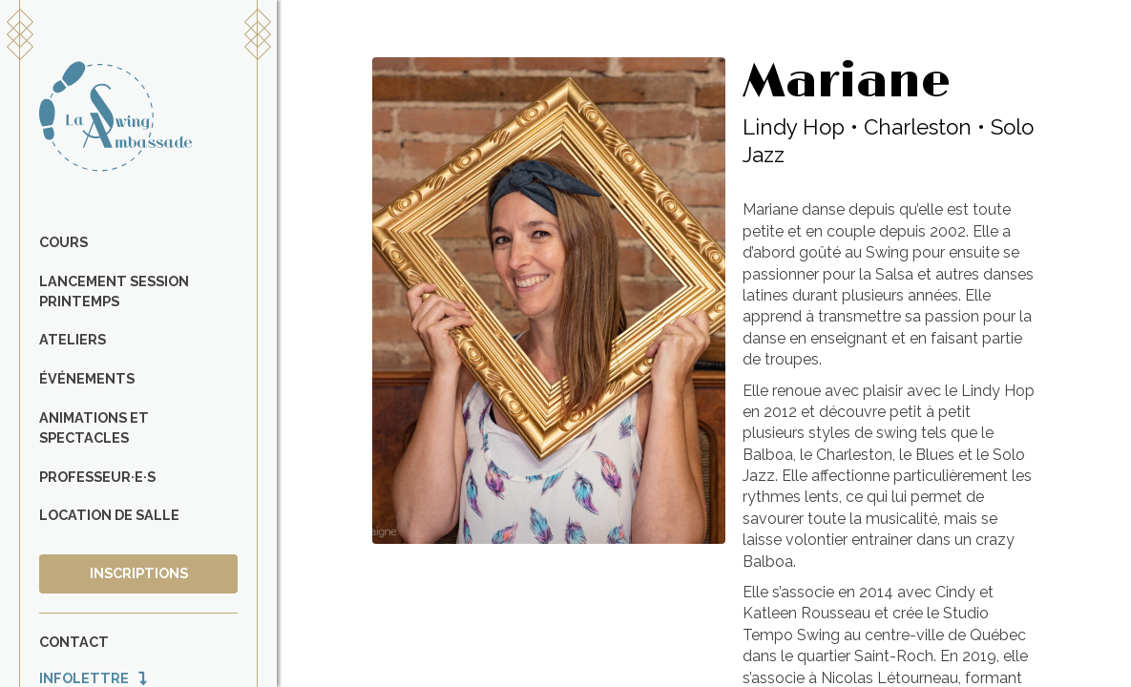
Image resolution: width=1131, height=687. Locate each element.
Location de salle (109, 515)
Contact (74, 642)
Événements (87, 378)
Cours (63, 242)
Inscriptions (139, 573)
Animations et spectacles (94, 427)
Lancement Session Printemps (114, 291)
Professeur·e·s (97, 476)
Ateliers (72, 339)
